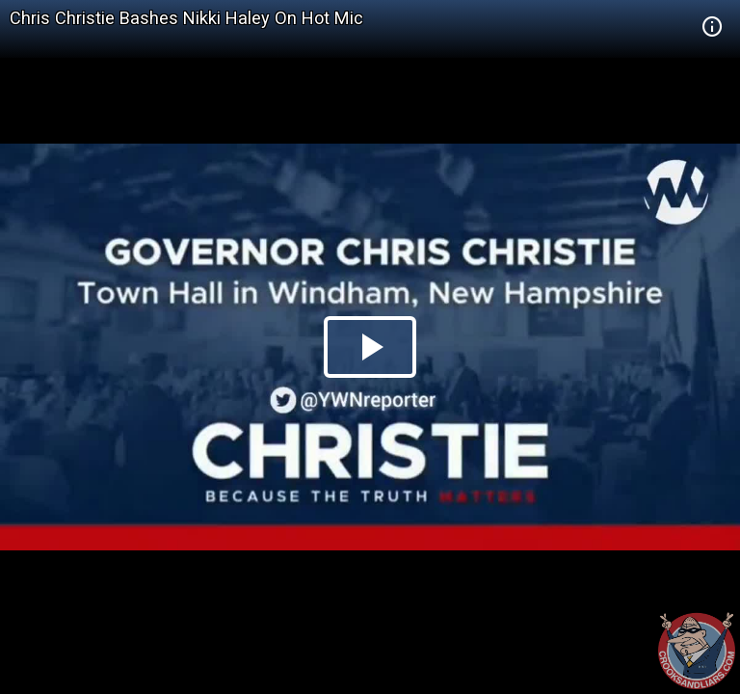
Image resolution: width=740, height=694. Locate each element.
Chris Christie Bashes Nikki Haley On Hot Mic (186, 18)
